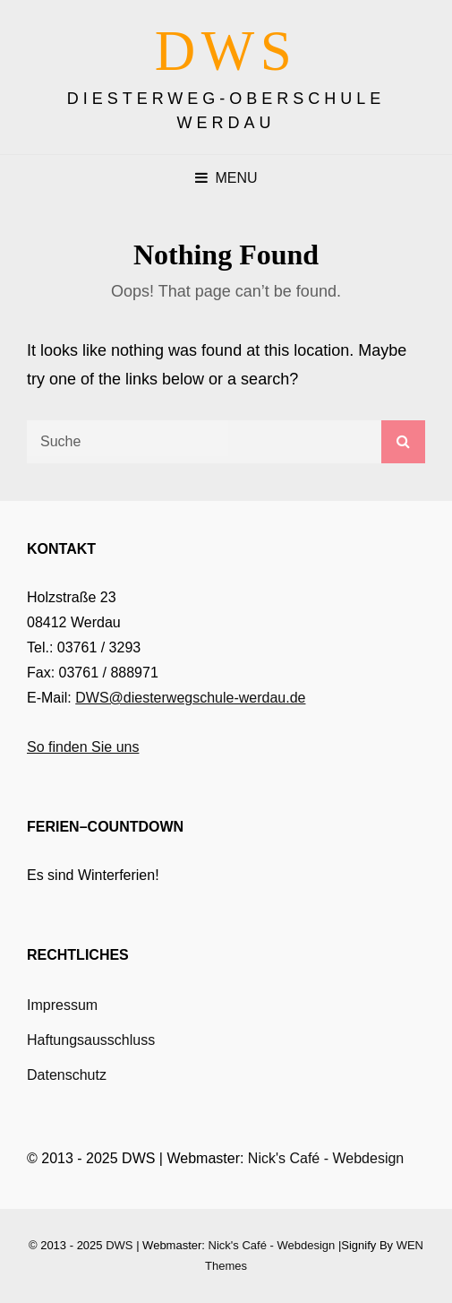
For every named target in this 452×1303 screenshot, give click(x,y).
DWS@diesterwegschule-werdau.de (190, 697)
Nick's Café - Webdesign (326, 1158)
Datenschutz (67, 1075)
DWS (226, 51)
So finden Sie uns (83, 747)
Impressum (62, 1005)
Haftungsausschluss (91, 1040)
